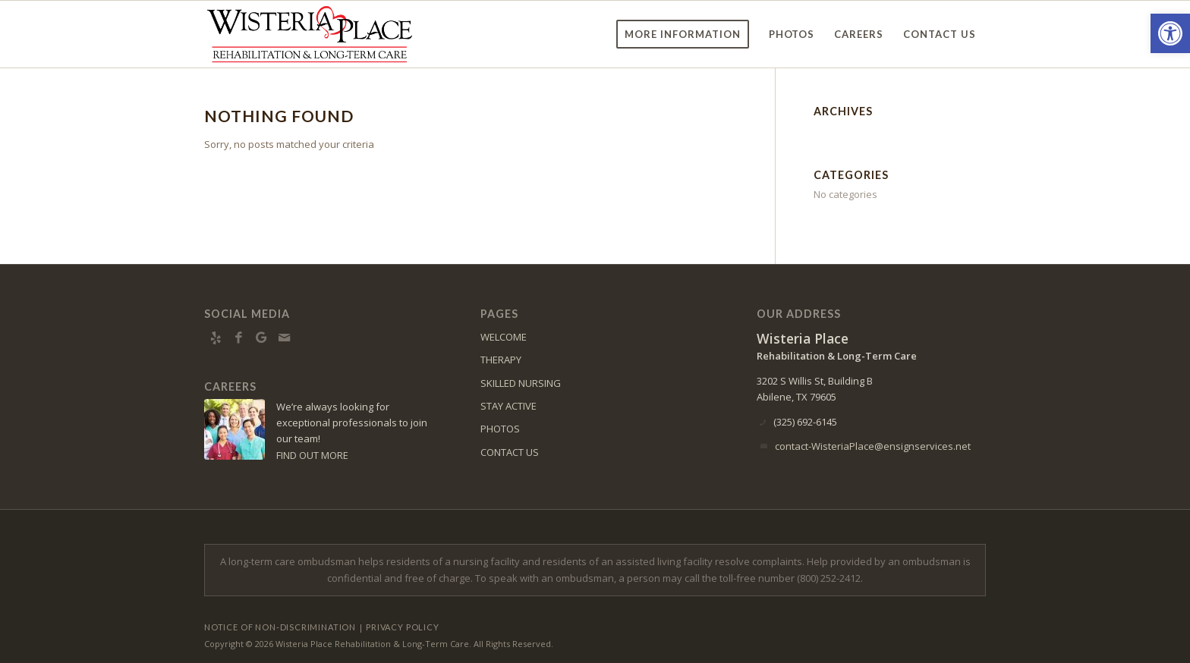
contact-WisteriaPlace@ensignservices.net (873, 446)
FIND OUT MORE (312, 455)
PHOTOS (500, 428)
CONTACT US (509, 452)
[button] (1170, 33)
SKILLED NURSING (520, 383)
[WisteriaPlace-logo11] (309, 34)
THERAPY (500, 359)
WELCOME (503, 337)
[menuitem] (682, 34)
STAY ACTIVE (508, 406)
